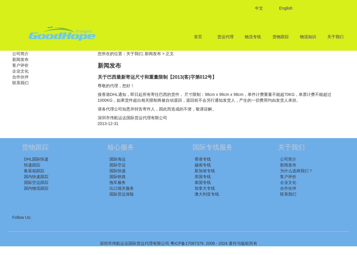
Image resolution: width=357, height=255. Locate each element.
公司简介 (20, 53)
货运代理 (225, 36)
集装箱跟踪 (34, 170)
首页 (198, 36)
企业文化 (20, 71)
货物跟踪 (280, 36)
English (286, 8)
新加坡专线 (205, 170)
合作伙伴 (20, 77)
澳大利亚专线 (207, 194)
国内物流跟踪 (36, 188)
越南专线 (203, 165)
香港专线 (203, 159)
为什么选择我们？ (296, 170)
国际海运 (117, 159)
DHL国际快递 (36, 159)
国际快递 (117, 170)
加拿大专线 (205, 188)
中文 (259, 8)
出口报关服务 (121, 188)
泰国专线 (203, 182)
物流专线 (253, 36)
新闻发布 (20, 59)
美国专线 (203, 176)
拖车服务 (117, 182)
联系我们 (20, 82)
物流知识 (308, 36)
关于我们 (335, 36)
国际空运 (117, 165)
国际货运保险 (121, 194)
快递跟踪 (32, 165)
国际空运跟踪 (36, 182)
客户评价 (20, 65)
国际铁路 (117, 176)
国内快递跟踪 (36, 176)
